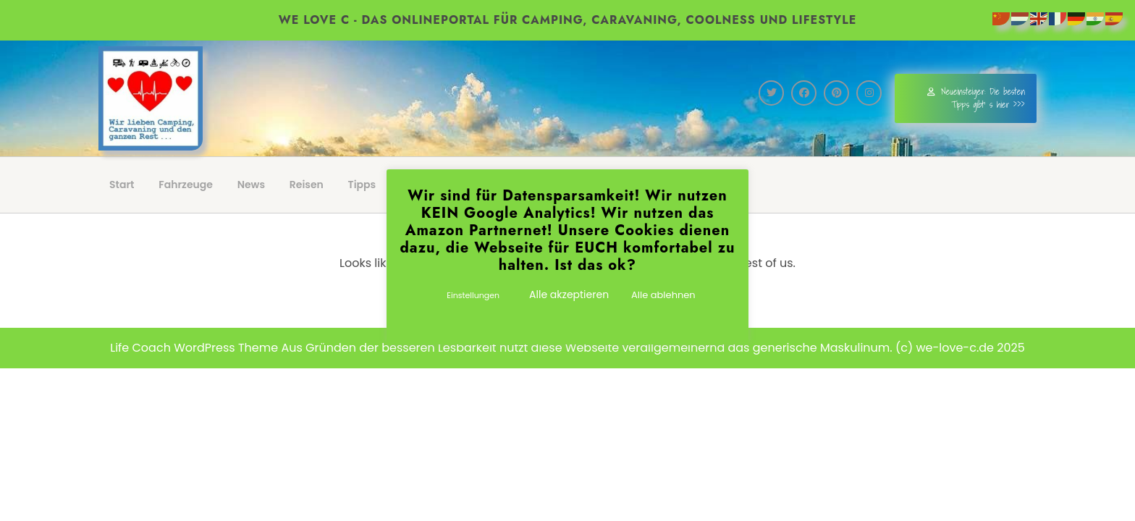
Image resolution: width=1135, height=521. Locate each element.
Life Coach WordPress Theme (194, 347)
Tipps (362, 184)
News (251, 184)
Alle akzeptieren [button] (569, 294)
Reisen (307, 184)
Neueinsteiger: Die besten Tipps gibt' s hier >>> (976, 98)
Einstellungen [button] (473, 295)
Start (122, 184)
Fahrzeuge (186, 184)
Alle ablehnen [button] (663, 295)
